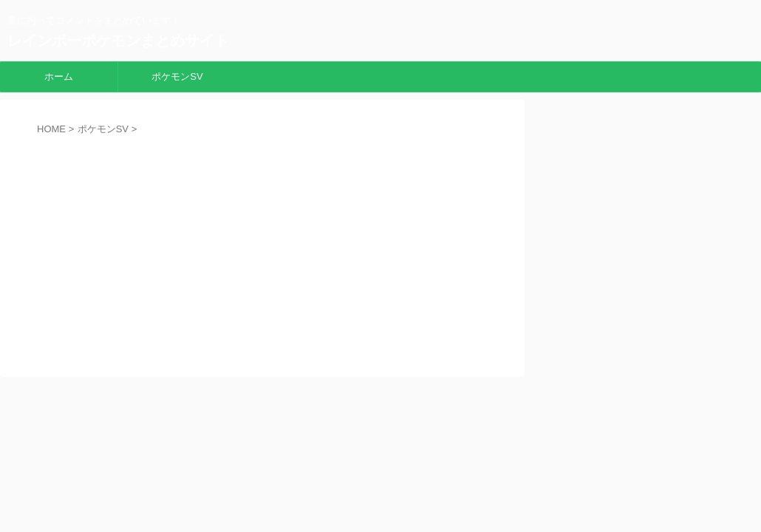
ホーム (58, 76)
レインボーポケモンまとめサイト (118, 41)
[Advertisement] (262, 245)
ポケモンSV (176, 76)
